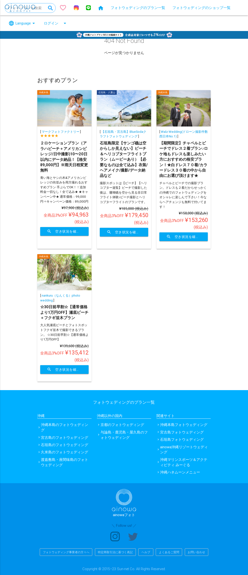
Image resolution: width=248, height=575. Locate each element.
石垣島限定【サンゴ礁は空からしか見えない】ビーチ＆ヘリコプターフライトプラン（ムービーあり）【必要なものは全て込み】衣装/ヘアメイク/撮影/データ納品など (124, 159)
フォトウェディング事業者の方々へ (66, 552)
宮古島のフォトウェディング (64, 437)
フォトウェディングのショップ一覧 (201, 7)
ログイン (56, 23)
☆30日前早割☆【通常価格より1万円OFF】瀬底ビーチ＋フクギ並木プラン (64, 312)
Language (22, 23)
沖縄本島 (43, 92)
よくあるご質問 (169, 552)
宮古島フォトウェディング (182, 432)
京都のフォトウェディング (122, 424)
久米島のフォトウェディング (64, 452)
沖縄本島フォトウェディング (183, 424)
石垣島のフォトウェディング (64, 444)
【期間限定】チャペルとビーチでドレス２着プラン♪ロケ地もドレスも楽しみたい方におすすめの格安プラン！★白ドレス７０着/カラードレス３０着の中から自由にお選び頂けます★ (183, 159)
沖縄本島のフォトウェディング (64, 427)
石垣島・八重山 (106, 92)
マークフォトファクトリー (60, 132)
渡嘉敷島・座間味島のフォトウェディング (64, 462)
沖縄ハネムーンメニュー (180, 472)
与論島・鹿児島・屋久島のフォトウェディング (124, 435)
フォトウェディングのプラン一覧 (138, 7)
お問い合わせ (196, 552)
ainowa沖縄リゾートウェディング (184, 450)
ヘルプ (145, 552)
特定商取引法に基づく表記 (115, 552)
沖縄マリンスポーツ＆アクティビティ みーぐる (183, 462)
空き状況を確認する (68, 231)
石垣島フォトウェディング (182, 439)
